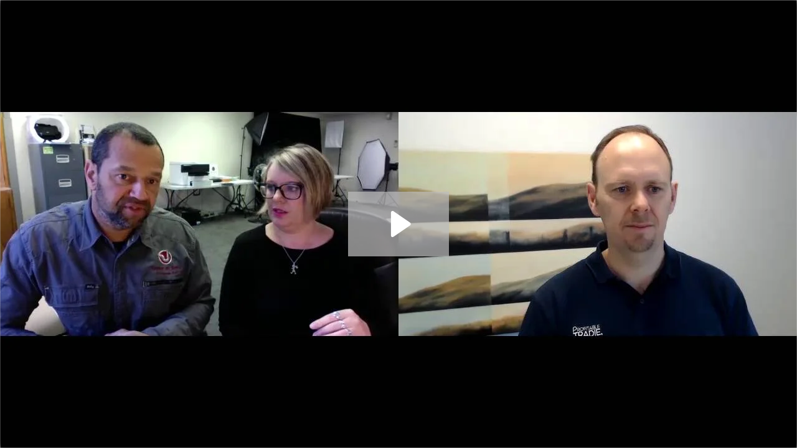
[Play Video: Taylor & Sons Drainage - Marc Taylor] (399, 224)
